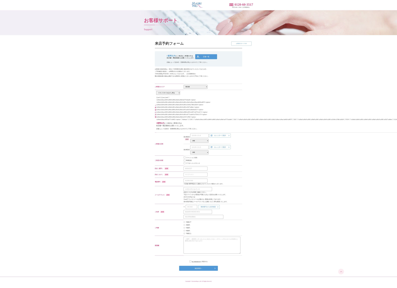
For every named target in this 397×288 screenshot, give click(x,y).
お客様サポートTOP (230, 44)
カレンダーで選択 (220, 136)
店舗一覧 (206, 57)
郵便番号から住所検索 (208, 207)
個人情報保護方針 (196, 262)
